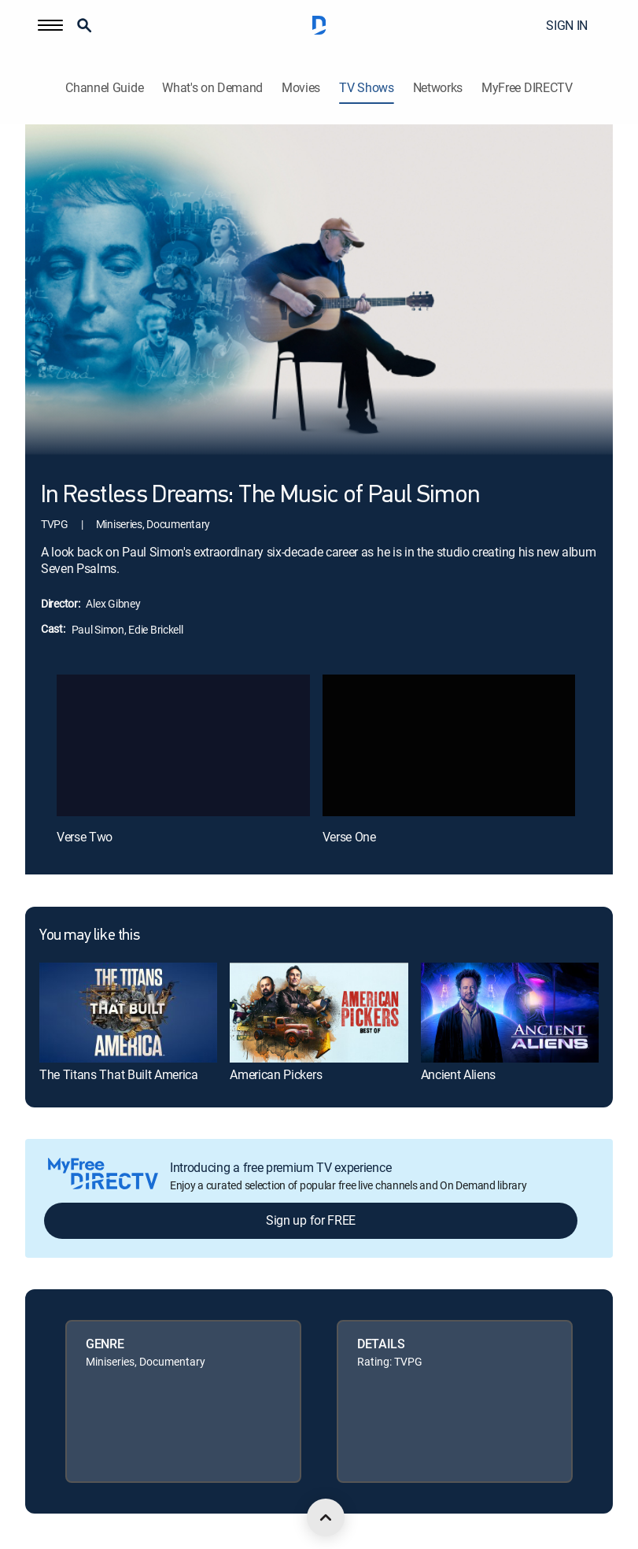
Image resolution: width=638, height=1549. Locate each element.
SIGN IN (567, 25)
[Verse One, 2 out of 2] (449, 746)
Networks (438, 87)
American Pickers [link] (276, 1074)
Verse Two (84, 836)
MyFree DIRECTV (527, 87)
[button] (50, 25)
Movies (301, 87)
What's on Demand (212, 87)
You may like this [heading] (89, 936)
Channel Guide (104, 87)
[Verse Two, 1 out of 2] (183, 746)
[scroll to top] (326, 1517)
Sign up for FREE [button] (311, 1220)
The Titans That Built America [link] (118, 1074)
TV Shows (366, 87)
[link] (128, 1013)
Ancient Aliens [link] (458, 1074)
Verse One (349, 836)
